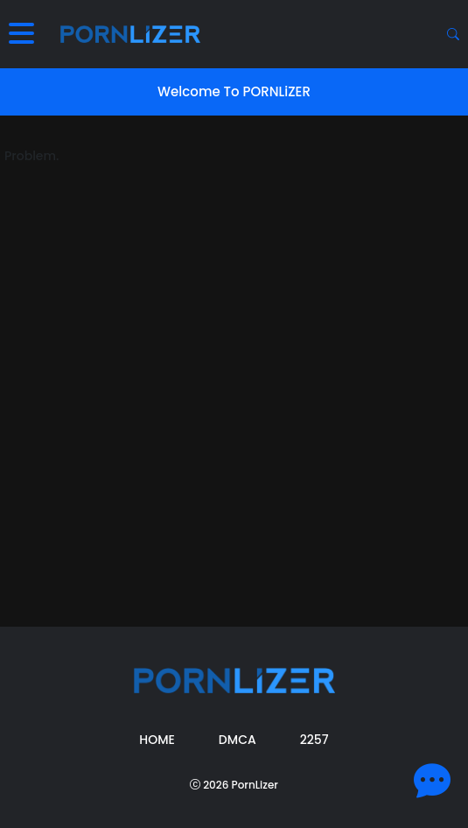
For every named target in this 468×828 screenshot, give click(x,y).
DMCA (237, 739)
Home (157, 739)
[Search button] (453, 34)
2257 (314, 739)
